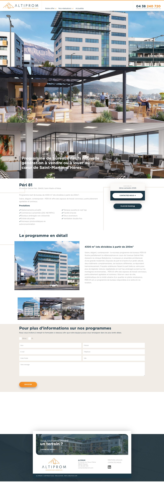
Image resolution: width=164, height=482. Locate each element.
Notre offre (49, 8)
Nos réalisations (64, 8)
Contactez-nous (114, 462)
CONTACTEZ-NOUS (128, 195)
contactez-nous (48, 449)
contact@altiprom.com (85, 468)
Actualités (80, 8)
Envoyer (28, 384)
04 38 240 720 (83, 466)
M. (32, 338)
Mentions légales (115, 460)
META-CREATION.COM (70, 475)
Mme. (24, 338)
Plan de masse (128, 206)
